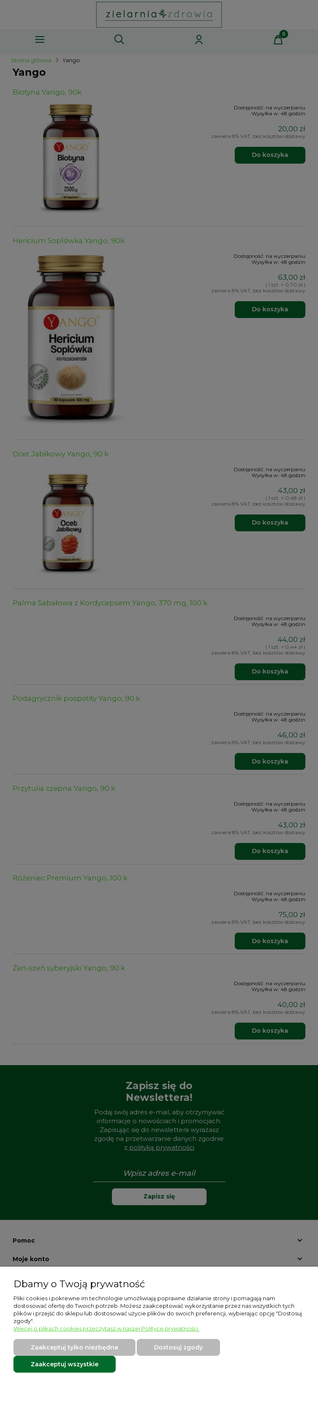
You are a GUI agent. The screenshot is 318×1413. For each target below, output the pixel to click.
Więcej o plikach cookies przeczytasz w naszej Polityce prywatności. (106, 1328)
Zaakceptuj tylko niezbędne (74, 1347)
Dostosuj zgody (178, 1347)
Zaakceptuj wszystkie (64, 1364)
